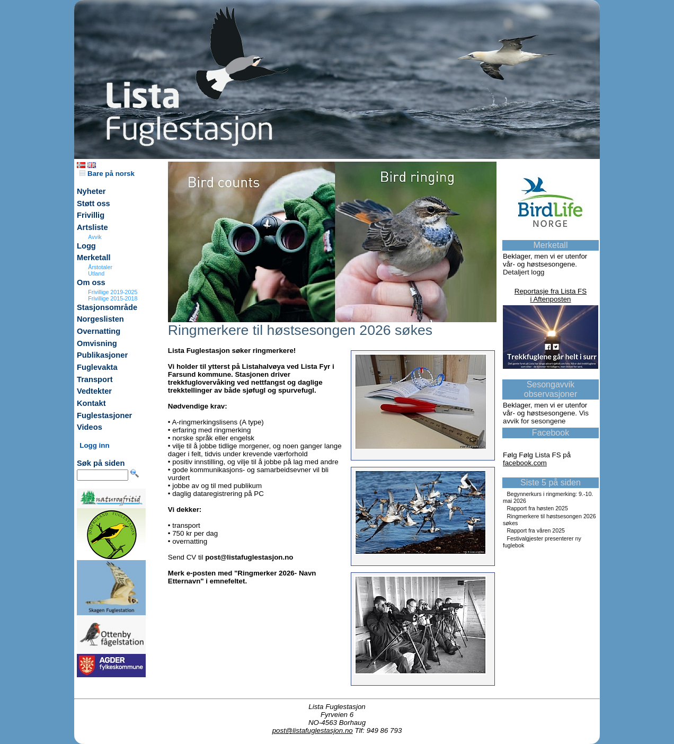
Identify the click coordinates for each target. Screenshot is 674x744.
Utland (96, 273)
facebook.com (525, 463)
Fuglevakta (97, 367)
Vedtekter (94, 391)
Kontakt (91, 403)
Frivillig (90, 215)
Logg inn (94, 445)
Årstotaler (100, 267)
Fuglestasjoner (104, 415)
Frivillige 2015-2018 (112, 298)
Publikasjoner (102, 355)
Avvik (94, 237)
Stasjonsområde (107, 307)
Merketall (94, 257)
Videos (89, 427)
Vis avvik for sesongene (546, 417)
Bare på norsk (107, 174)
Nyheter (91, 191)
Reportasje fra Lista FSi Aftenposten (551, 295)
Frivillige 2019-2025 (112, 292)
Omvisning (97, 343)
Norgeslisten (100, 319)
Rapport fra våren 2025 (536, 530)
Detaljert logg (524, 272)
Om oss (91, 282)
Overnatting (98, 331)
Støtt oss (93, 203)
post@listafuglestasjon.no (312, 730)
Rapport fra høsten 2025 (537, 508)
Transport (95, 379)
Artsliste (92, 227)
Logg (86, 246)
